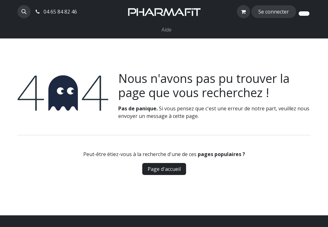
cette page (185, 116)
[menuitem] (156, 25)
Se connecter (273, 11)
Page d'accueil (164, 169)
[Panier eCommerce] (243, 11)
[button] (24, 11)
